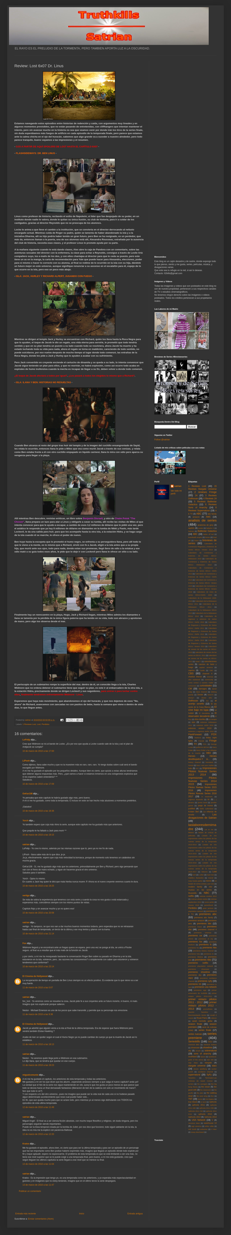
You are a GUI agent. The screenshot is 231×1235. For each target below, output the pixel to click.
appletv (191, 528)
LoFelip (26, 739)
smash (198, 1051)
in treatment (206, 797)
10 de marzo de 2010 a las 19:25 (38, 886)
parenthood (208, 905)
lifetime (191, 833)
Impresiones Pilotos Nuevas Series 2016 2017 (202, 793)
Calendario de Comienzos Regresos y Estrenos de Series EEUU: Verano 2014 (202, 547)
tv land (203, 1102)
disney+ (191, 698)
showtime (207, 1047)
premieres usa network (206, 987)
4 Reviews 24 (210, 498)
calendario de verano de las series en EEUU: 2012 (202, 658)
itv (209, 799)
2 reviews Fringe (205, 492)
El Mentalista (204, 713)
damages (203, 689)
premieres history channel (203, 951)
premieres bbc (204, 923)
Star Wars (193, 1063)
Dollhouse (193, 700)
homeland (209, 762)
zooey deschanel (197, 1132)
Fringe (213, 740)
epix (193, 722)
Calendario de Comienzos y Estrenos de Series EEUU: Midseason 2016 (202, 562)
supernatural (194, 1074)
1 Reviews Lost (29, 724)
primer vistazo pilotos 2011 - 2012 (202, 1001)
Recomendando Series (197, 1015)
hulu (190, 768)
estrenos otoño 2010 (204, 725)
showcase (195, 1047)
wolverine (203, 1129)
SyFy (209, 1074)
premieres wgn (200, 990)
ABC (199, 513)
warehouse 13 (210, 1123)
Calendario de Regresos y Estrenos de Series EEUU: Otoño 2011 (202, 625)
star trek (210, 1060)
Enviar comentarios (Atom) (41, 1219)
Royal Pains (202, 1018)
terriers (191, 1084)
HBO (208, 753)
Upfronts (213, 1102)
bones (207, 537)
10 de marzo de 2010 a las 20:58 (38, 913)
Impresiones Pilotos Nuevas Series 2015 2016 (202, 787)
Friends (201, 741)
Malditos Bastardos (196, 878)
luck (194, 875)
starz (214, 1065)
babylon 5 (210, 528)
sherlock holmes (210, 1045)
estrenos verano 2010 (200, 728)
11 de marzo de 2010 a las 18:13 (38, 1044)
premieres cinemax (202, 933)
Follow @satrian (162, 439)
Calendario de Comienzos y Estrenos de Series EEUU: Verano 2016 (202, 589)
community (209, 680)
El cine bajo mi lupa (202, 708)
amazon (196, 517)
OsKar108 (27, 793)
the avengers (202, 1084)
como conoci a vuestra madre (201, 683)
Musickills (192, 893)
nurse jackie (209, 902)
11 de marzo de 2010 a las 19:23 (38, 1065)
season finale (195, 1024)
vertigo (26, 895)
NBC (206, 892)
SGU (210, 1042)
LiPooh (26, 760)
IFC (197, 768)
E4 (207, 701)
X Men (214, 1129)
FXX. (205, 744)
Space (202, 1057)
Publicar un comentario (30, 1191)
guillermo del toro (202, 747)
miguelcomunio (30, 1075)
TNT (190, 1099)
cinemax (210, 677)
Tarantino (191, 1078)
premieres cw (195, 935)
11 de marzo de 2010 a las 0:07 (37, 987)
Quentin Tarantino (198, 1012)
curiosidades (206, 685)
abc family (212, 514)
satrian (26, 844)
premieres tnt (194, 984)
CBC (211, 670)
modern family (195, 887)
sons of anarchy (202, 1053)
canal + (198, 661)
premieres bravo (195, 927)
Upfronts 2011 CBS (206, 1108)
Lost (38, 724)
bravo (196, 540)
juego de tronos (205, 805)
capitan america (206, 667)
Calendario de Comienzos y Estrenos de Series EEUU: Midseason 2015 (202, 556)
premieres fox (195, 941)
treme (200, 1099)
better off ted (208, 534)
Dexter (200, 695)
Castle (202, 670)
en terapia (213, 719)
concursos (192, 686)
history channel (194, 762)
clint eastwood (194, 680)
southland (192, 1056)
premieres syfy (205, 981)
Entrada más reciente (25, 1213)
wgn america (196, 1126)
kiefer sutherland (206, 809)
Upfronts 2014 (210, 1117)
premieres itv (209, 954)
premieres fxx (193, 948)
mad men (210, 875)
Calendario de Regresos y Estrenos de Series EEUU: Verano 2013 (202, 643)
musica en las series (200, 890)
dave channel (201, 692)
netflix (191, 896)
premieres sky (194, 975)
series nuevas (195, 1034)
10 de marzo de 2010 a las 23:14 (38, 966)
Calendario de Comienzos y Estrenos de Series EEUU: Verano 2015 (202, 583)
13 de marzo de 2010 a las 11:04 (38, 1164)
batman (191, 531)
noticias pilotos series (199, 899)
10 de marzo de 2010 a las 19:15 (38, 835)
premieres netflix (198, 963)
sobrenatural (211, 1050)
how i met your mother (205, 765)
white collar (209, 1126)
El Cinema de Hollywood (34, 976)
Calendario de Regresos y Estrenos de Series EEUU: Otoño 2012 (202, 631)
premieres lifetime (195, 957)
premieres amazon (196, 920)
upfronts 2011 (198, 1105)
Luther (201, 875)
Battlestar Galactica (207, 531)
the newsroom (205, 1090)
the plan (200, 1093)
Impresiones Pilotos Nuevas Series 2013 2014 (202, 771)
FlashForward (194, 734)
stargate (208, 1063)
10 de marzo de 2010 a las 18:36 (38, 811)
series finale (205, 1030)
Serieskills (194, 1041)
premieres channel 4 (207, 929)
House (190, 765)
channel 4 (207, 673)
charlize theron (195, 677)
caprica (191, 670)
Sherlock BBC (194, 1045)
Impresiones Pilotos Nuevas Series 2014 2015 (202, 781)
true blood (192, 1102)
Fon (24, 943)
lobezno (204, 872)
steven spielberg (200, 1069)
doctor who (206, 698)
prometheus (207, 1009)
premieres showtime (199, 972)
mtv (210, 887)
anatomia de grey (205, 525)
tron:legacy (209, 1099)
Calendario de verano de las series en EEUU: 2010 (202, 649)
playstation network (195, 911)
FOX (214, 734)
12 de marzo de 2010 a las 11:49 (38, 1107)
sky (189, 1051)
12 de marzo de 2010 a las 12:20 (38, 1134)
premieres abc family (203, 917)
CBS (191, 673)
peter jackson (208, 908)
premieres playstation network (200, 966)
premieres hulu (194, 954)
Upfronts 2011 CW (195, 1111)
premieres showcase (198, 969)
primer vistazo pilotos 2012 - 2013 (202, 1005)
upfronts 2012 (205, 1114)
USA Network (198, 1120)
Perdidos (45, 724)
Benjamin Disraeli (93, 518)
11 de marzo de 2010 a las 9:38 (37, 1014)
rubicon (214, 1018)
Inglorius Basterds (195, 799)
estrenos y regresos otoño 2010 (201, 731)
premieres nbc (203, 959)
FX (195, 744)
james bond (202, 803)
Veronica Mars (194, 1123)
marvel (210, 878)
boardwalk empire (195, 537)
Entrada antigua (135, 1213)
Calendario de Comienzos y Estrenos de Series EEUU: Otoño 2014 (202, 571)
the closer (205, 1087)
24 (196, 495)
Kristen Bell (193, 812)
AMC (208, 517)
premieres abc (208, 914)
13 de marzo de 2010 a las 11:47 (38, 1185)
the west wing (201, 1096)
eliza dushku (199, 719)
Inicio (81, 1213)
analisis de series (202, 520)
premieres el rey (205, 939)
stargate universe (197, 1065)
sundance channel (205, 1072)
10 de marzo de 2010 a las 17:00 (38, 751)
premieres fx (205, 944)
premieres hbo (210, 947)
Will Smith (192, 1129)
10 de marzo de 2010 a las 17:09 (38, 784)
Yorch (25, 820)
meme (208, 881)
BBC (195, 534)
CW (190, 688)
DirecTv (211, 695)
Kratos (25, 1143)
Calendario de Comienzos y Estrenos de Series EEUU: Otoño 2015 (202, 577)
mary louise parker (195, 881)
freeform (198, 738)
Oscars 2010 (193, 905)
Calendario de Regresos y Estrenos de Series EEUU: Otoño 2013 (202, 637)
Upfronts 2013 (194, 1117)
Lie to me (209, 829)
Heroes (191, 756)
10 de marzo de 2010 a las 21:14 (38, 933)
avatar (200, 528)
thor (212, 1096)
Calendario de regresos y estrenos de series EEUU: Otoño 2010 (202, 619)
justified (191, 808)
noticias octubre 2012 (208, 896)
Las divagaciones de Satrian (202, 816)
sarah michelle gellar (202, 1021)
